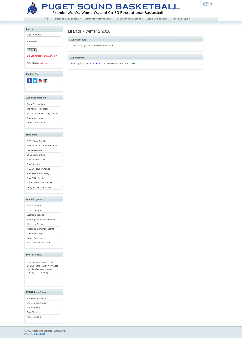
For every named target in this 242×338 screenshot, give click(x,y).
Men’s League (34, 205)
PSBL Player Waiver (37, 159)
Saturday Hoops (35, 118)
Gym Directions (34, 150)
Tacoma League (180, 19)
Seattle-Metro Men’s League (98, 19)
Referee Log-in (34, 317)
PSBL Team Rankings (37, 141)
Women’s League (35, 215)
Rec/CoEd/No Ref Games (39, 242)
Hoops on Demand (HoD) (67, 19)
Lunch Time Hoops (36, 122)
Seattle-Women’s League (129, 19)
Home (46, 19)
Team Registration (36, 104)
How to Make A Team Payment (42, 145)
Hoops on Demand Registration (42, 113)
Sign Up (44, 63)
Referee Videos (34, 307)
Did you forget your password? (42, 56)
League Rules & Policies (39, 187)
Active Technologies (36, 334)
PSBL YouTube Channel (38, 169)
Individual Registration (38, 109)
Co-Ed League (34, 210)
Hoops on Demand (36, 224)
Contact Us (207, 3)
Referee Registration (37, 303)
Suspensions (33, 164)
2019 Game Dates (36, 155)
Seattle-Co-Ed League (157, 19)
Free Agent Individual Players (41, 219)
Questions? (207, 5)
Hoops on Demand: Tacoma (40, 229)
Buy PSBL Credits (36, 178)
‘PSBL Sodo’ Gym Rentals (39, 182)
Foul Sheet (32, 312)
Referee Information (36, 298)
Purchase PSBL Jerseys (39, 173)
